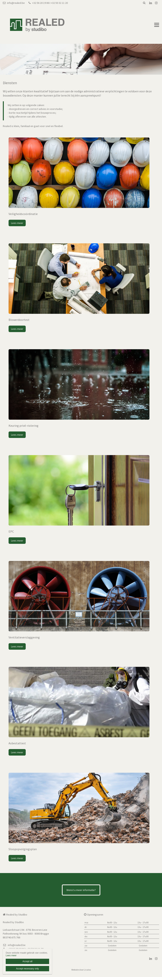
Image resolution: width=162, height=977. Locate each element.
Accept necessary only (27, 968)
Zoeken (144, 3)
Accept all (27, 961)
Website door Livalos (81, 969)
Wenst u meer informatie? (81, 890)
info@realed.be (14, 3)
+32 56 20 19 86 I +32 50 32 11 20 (48, 3)
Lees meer (17, 223)
